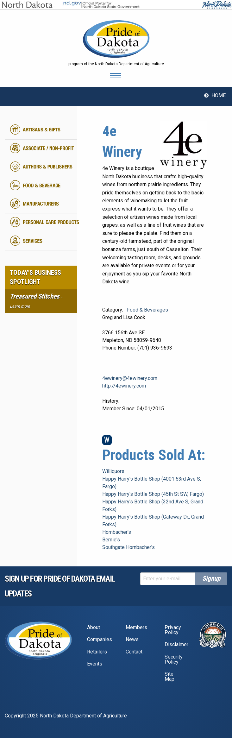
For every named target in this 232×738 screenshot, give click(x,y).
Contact (134, 652)
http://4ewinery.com (124, 386)
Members (136, 627)
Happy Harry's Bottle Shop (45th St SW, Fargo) (153, 494)
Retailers (97, 652)
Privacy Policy (173, 629)
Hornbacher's (116, 532)
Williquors (113, 471)
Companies (99, 639)
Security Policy (174, 659)
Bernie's (111, 540)
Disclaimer (176, 644)
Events (94, 664)
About (93, 627)
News (132, 639)
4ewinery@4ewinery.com (129, 378)
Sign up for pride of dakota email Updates (60, 586)
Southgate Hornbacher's (128, 547)
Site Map (169, 676)
